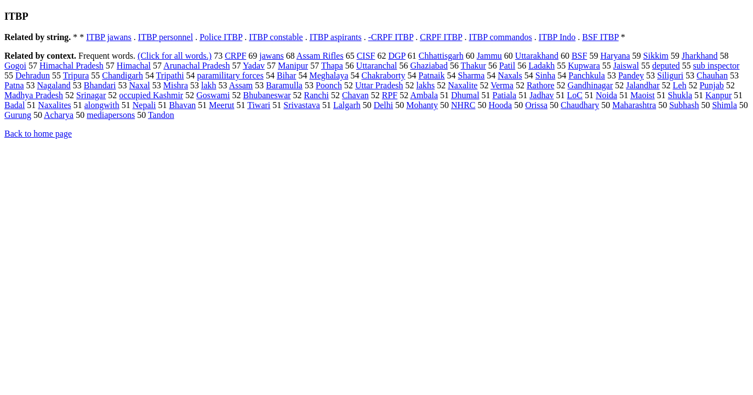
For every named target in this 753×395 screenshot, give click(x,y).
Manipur (293, 65)
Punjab (711, 85)
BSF (579, 55)
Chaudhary (580, 105)
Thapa (332, 65)
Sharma (471, 75)
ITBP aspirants (336, 37)
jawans (271, 55)
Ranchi (316, 95)
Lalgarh (347, 105)
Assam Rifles (320, 55)
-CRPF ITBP (391, 37)
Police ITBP (220, 37)
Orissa (536, 105)
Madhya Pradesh (33, 95)
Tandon (161, 115)
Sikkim (656, 55)
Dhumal (465, 95)
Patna (14, 85)
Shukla (680, 95)
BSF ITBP (600, 37)
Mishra (175, 85)
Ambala (424, 95)
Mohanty (422, 105)
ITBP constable (276, 37)
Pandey (631, 75)
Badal (14, 105)
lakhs (425, 85)
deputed (666, 65)
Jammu (489, 55)
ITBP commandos (500, 37)
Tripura (76, 75)
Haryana (615, 55)
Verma (502, 85)
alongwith (101, 105)
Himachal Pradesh (71, 65)
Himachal (134, 65)
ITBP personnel (165, 37)
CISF (366, 55)
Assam (241, 85)
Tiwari (258, 105)
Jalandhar (642, 85)
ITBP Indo (557, 37)
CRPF (235, 55)
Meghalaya (328, 75)
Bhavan (182, 105)
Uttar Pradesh (379, 85)
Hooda (500, 105)
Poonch (329, 85)
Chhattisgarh (441, 55)
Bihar (286, 75)
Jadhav (541, 95)
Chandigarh (122, 75)
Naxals (510, 75)
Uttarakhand (536, 55)
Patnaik (431, 75)
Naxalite (462, 85)
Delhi (383, 105)
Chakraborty (384, 75)
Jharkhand (700, 55)
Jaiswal (626, 65)
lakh (208, 85)
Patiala (505, 95)
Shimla (724, 105)
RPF (389, 95)
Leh (680, 85)
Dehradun (32, 75)
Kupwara (584, 65)
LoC (575, 95)
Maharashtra (634, 105)
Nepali (144, 105)
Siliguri (670, 75)
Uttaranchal (376, 65)
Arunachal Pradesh (196, 65)
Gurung (17, 115)
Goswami (213, 95)
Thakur (473, 65)
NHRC (463, 105)
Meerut (221, 105)
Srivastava (301, 105)
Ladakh (541, 65)
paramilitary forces (230, 75)
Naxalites (54, 105)
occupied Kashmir (151, 95)
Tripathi (170, 75)
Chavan (355, 95)
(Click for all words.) (175, 55)
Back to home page (38, 133)
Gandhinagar (590, 85)
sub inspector (716, 65)
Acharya (58, 115)
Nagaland (54, 85)
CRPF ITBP (441, 37)
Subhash (684, 105)
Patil (507, 65)
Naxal (139, 85)
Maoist (642, 95)
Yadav (254, 65)
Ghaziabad (428, 65)
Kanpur (718, 95)
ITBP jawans (109, 37)
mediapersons (111, 115)
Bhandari (100, 85)
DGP (396, 55)
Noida (606, 95)
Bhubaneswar (266, 95)
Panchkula (586, 75)
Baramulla (284, 85)
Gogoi (15, 65)
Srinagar (91, 95)
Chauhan (712, 75)
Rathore (541, 85)
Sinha (545, 75)
